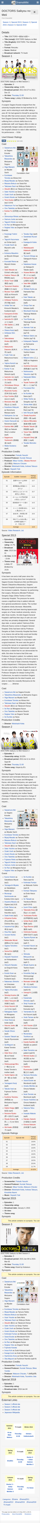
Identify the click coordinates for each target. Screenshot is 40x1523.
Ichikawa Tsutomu (11, 300)
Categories (6, 1499)
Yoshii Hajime (9, 1075)
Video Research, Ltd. (16, 530)
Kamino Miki (9, 426)
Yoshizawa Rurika (30, 915)
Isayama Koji (9, 926)
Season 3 (11, 25)
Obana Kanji (9, 330)
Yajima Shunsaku (11, 990)
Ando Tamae (28, 1017)
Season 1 (6, 22)
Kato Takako (28, 297)
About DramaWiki (17, 1514)
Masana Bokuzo (10, 183)
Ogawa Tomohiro (10, 946)
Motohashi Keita (18, 466)
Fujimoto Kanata (10, 1348)
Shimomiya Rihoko (11, 216)
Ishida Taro (8, 305)
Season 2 (26, 22)
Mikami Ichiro (29, 358)
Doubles (10, 1461)
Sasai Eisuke (28, 1080)
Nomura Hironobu (30, 1075)
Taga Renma (28, 926)
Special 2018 (21, 25)
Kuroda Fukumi (29, 946)
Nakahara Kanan (30, 264)
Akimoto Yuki (28, 327)
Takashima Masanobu (12, 695)
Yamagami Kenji (10, 1083)
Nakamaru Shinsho (11, 981)
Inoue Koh (8, 1350)
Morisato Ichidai (30, 981)
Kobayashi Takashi (31, 341)
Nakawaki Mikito (30, 377)
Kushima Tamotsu (11, 1097)
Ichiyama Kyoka (10, 918)
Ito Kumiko (28, 393)
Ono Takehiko (9, 208)
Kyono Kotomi (9, 877)
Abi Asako (8, 1127)
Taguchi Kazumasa (11, 239)
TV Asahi (7, 1505)
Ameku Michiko (29, 1086)
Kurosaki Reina (10, 261)
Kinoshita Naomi (10, 1192)
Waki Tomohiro (29, 1050)
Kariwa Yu (8, 211)
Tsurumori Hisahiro (11, 286)
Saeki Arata (8, 915)
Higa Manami (9, 167)
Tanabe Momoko (30, 443)
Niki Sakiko (8, 325)
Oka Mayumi (9, 1359)
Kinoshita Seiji (29, 973)
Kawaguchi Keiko (30, 242)
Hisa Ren (8, 932)
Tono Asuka (8, 200)
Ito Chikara (8, 380)
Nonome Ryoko (10, 1113)
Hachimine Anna (10, 1356)
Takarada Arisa (29, 910)
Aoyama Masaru (10, 902)
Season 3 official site (12, 1410)
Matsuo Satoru (29, 336)
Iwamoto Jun (9, 377)
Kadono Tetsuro (10, 275)
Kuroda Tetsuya (26, 458)
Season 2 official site (12, 1407)
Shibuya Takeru (29, 349)
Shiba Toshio (28, 399)
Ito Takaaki (28, 899)
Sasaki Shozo (9, 1031)
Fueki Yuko (8, 355)
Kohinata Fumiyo (30, 882)
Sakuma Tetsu (29, 1108)
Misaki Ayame (29, 965)
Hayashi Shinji (29, 437)
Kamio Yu (8, 369)
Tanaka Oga (28, 234)
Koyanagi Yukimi (10, 234)
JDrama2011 (24, 1499)
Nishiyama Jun (10, 415)
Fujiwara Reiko (10, 859)
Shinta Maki (28, 404)
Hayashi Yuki (15, 469)
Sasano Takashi (10, 1036)
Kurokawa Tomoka (11, 700)
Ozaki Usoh (8, 194)
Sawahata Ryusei (30, 237)
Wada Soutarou (10, 446)
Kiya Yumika (9, 396)
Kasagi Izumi (9, 1353)
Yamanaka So (29, 1012)
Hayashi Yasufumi (11, 957)
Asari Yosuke (9, 1317)
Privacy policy (5, 1514)
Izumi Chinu (28, 907)
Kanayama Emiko (11, 314)
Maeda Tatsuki (29, 426)
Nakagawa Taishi (10, 1012)
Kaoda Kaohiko (29, 1042)
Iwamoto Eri (8, 319)
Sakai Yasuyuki (10, 1001)
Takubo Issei (9, 1089)
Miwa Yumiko (18, 461)
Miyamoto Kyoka (10, 391)
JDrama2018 (31, 1502)
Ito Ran (7, 225)
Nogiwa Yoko (9, 227)
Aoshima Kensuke (30, 366)
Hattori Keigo (9, 1108)
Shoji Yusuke (28, 1003)
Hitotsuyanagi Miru (11, 1064)
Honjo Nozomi (9, 1006)
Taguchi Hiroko (10, 222)
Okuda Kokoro (9, 1119)
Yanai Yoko (28, 432)
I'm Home (30, 1488)
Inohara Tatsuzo (31, 466)
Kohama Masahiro (11, 253)
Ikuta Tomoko (29, 1094)
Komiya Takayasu (30, 891)
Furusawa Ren (29, 388)
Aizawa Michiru (29, 272)
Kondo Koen (9, 973)
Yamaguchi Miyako (11, 885)
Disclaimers (28, 1514)
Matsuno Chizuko (20, 463)
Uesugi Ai (27, 992)
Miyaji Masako (9, 181)
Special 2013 (16, 22)
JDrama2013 (8, 1502)
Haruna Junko (9, 1025)
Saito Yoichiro (9, 192)
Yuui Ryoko (28, 319)
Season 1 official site (12, 1404)
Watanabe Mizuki (10, 940)
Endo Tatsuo (9, 907)
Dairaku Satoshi (30, 1119)
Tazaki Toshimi (29, 382)
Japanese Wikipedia (12, 1412)
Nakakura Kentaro (30, 987)
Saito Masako (9, 270)
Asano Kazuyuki (10, 421)
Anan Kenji (8, 1020)
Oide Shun (8, 1053)
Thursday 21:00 (18, 95)
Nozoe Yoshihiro (30, 1100)
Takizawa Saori (10, 186)
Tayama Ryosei (29, 937)
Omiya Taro (28, 305)
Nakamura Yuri (10, 205)
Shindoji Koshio (10, 995)
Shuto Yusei (9, 281)
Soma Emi (8, 951)
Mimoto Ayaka (29, 1056)
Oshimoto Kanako (30, 932)
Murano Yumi (9, 292)
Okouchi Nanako (10, 965)
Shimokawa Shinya (11, 385)
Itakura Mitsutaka (30, 421)
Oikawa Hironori (30, 461)
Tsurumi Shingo (29, 256)
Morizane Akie (9, 402)
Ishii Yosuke (28, 1025)
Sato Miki (27, 283)
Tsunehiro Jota (30, 1376)
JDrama (15, 1499)
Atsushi (7, 189)
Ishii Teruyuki (28, 413)
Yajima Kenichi (10, 363)
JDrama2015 (20, 1502)
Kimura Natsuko (30, 1124)
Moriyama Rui (29, 278)
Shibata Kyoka (29, 289)
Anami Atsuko (9, 197)
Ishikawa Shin (9, 333)
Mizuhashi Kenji (30, 311)
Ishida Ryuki (28, 921)
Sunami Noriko (10, 935)
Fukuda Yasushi (22, 455)
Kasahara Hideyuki (11, 407)
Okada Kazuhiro (30, 415)
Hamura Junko (10, 219)
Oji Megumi (8, 1045)
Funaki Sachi (9, 245)
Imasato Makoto (30, 1113)
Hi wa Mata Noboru (9, 1435)
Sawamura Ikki (10, 148)
